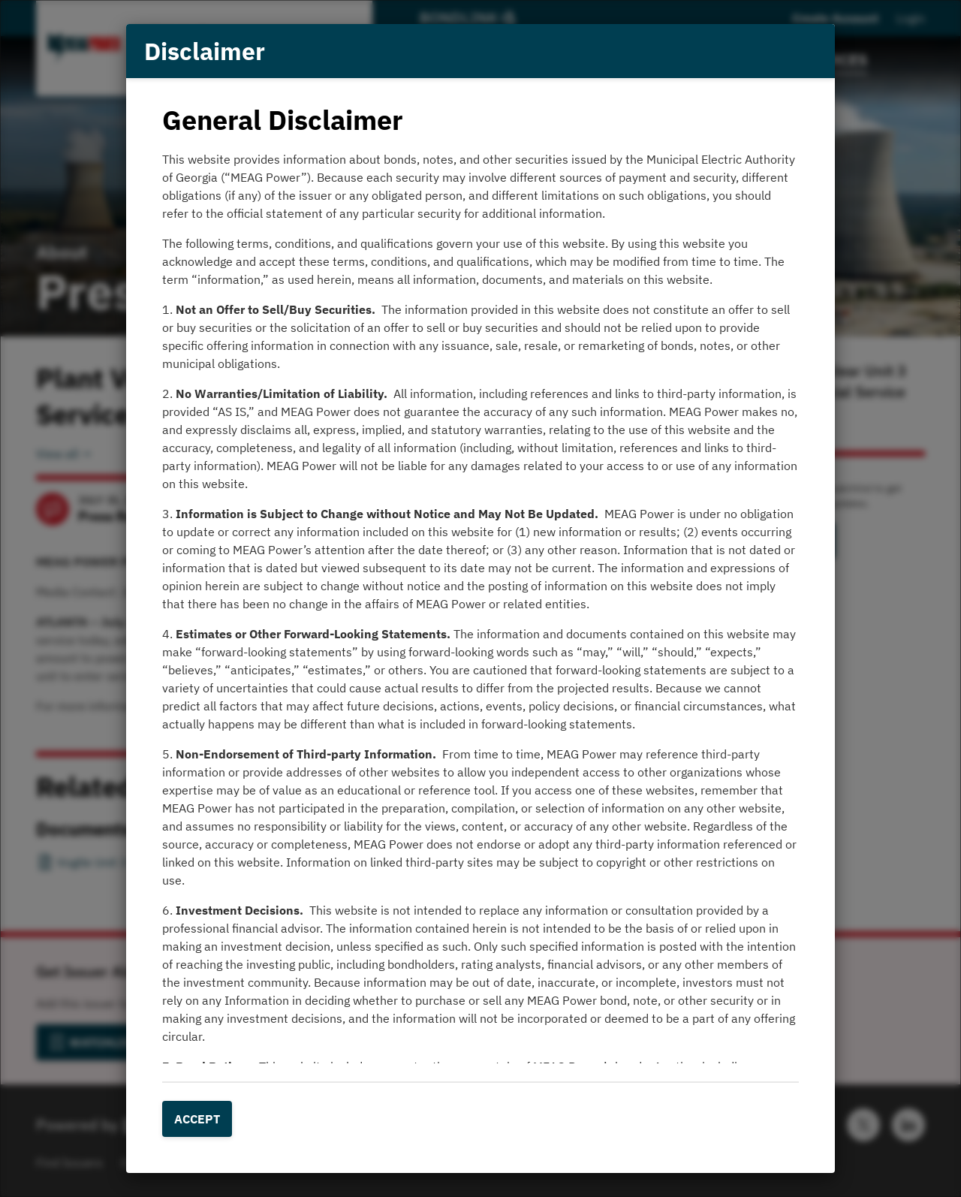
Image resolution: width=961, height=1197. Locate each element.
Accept (197, 1118)
